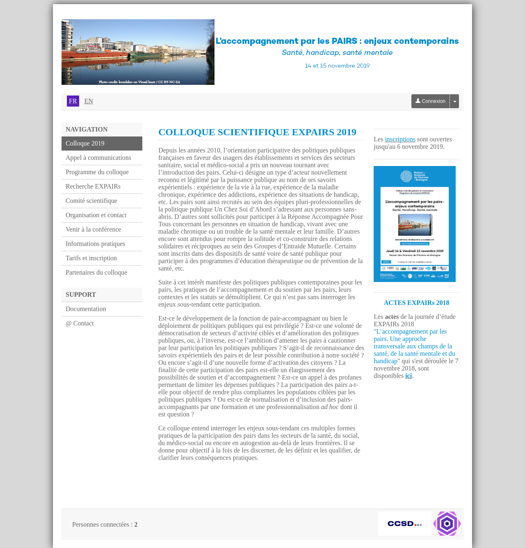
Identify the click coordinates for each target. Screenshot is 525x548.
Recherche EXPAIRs (93, 186)
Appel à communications (98, 157)
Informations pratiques (95, 243)
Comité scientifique (91, 200)
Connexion (430, 101)
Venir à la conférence (93, 229)
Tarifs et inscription (91, 258)
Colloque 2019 (85, 143)
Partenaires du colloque (96, 272)
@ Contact (80, 323)
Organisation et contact (96, 214)
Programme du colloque (97, 171)
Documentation (86, 308)
